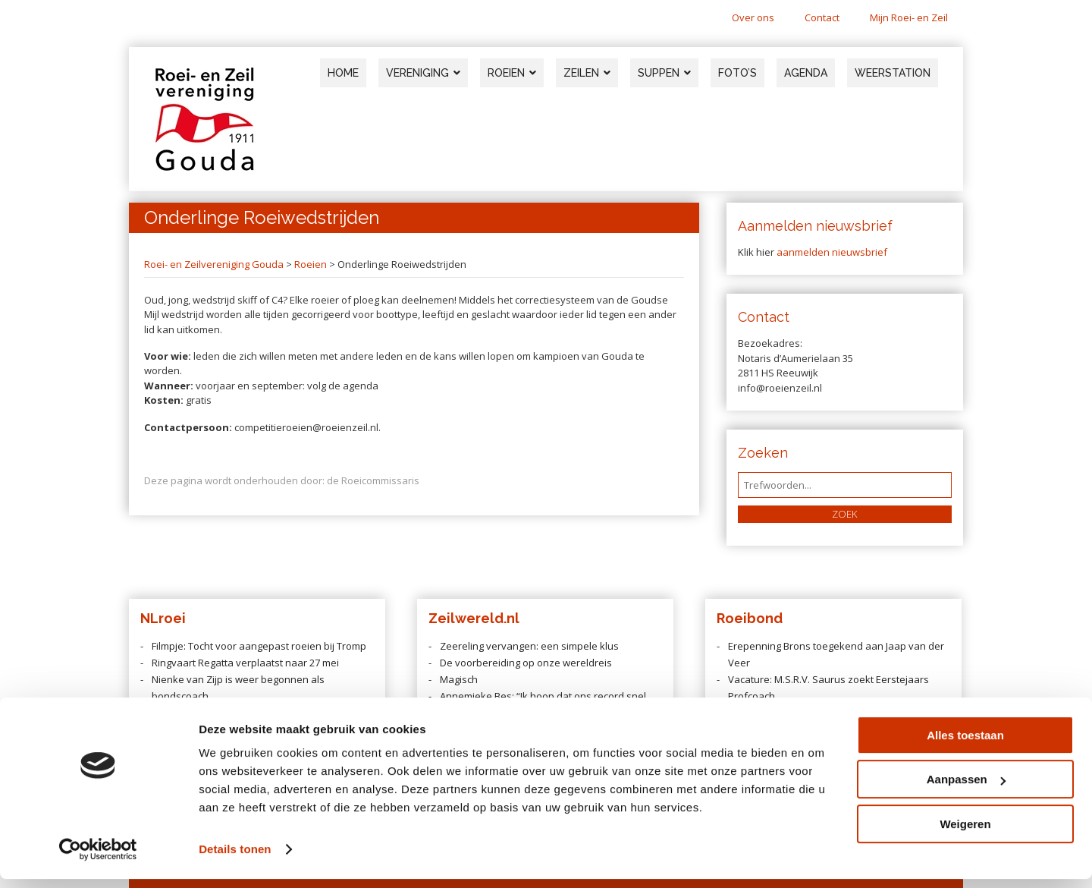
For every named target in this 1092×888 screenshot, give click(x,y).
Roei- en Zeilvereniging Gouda (214, 264)
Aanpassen (966, 788)
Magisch (459, 679)
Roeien (310, 264)
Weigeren (965, 833)
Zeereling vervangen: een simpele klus (529, 646)
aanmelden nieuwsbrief (832, 252)
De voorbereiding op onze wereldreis (526, 662)
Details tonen (235, 858)
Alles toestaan (965, 744)
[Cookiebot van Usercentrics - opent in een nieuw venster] (98, 858)
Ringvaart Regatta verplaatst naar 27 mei (245, 662)
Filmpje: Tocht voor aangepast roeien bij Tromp (259, 646)
